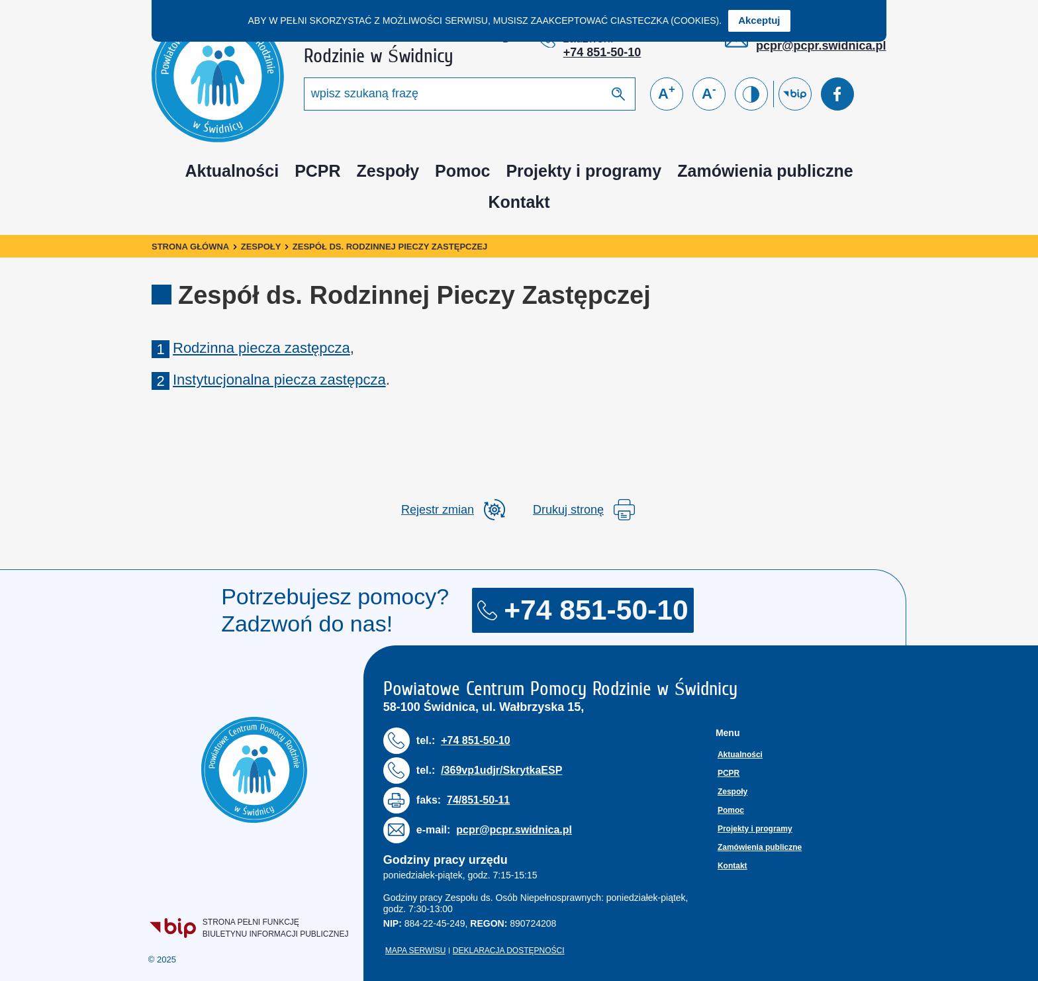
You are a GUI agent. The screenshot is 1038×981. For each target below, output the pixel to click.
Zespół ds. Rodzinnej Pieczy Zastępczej (390, 247)
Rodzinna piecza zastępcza (261, 348)
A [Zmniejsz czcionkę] (709, 93)
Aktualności (232, 171)
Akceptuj (759, 20)
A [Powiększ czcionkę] (666, 93)
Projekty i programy (583, 171)
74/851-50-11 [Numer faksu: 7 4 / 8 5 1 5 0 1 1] (478, 800)
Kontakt (518, 202)
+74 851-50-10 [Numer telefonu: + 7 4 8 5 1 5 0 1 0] (602, 52)
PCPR (317, 171)
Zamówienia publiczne (765, 171)
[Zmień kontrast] (751, 94)
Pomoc (462, 171)
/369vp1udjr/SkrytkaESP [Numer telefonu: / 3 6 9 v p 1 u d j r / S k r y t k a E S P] (501, 770)
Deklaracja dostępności (509, 950)
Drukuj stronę (584, 509)
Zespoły (388, 171)
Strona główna (190, 247)
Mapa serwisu (415, 950)
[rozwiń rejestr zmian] (453, 509)
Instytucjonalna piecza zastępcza (279, 379)
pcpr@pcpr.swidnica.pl (821, 45)
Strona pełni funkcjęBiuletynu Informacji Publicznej (250, 927)
